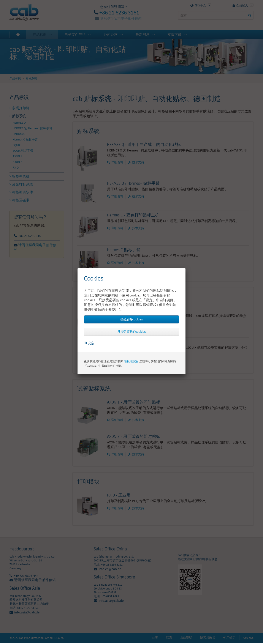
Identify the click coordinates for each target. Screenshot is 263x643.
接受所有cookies (131, 319)
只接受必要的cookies (131, 331)
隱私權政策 (131, 361)
